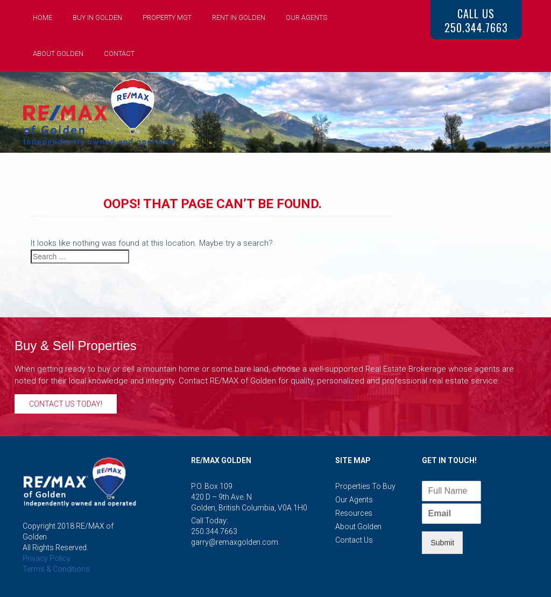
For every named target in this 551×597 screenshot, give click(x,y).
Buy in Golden (97, 17)
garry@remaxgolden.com (234, 542)
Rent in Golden (238, 17)
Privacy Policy (46, 558)
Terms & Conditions (56, 569)
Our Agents (306, 17)
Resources (353, 513)
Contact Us (354, 540)
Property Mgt (167, 17)
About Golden (58, 53)
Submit (442, 542)
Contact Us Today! (65, 404)
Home (42, 17)
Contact (119, 53)
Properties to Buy (365, 486)
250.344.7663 (214, 531)
